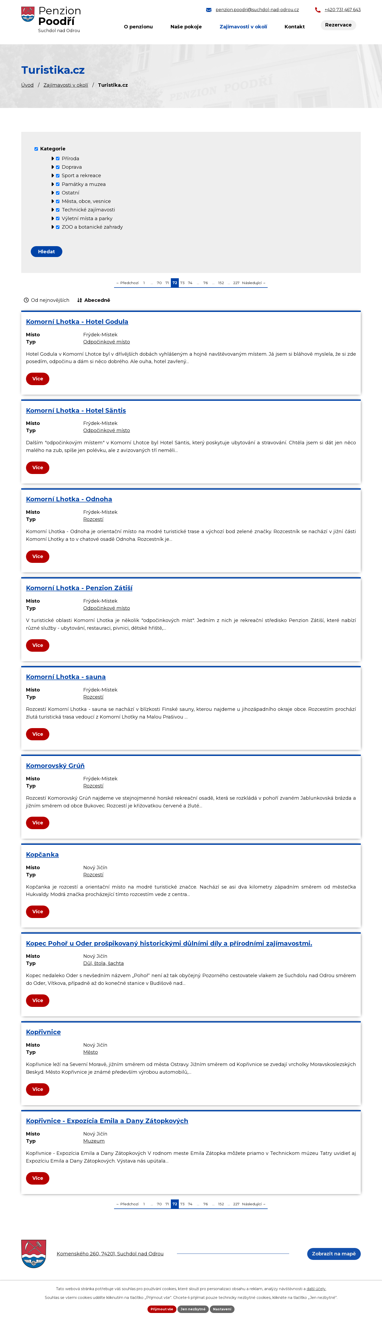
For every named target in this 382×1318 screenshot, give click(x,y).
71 (167, 286)
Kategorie (53, 149)
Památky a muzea (84, 184)
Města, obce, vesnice (86, 201)
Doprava (72, 167)
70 (159, 286)
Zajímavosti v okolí (66, 85)
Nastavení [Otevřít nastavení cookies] (226, 1308)
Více (38, 382)
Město (90, 1056)
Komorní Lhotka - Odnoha (69, 503)
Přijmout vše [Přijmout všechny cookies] (158, 1308)
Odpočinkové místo (106, 345)
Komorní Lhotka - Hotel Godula (77, 325)
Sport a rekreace (81, 176)
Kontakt (295, 27)
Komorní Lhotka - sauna (66, 680)
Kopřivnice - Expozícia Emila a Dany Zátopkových (107, 1124)
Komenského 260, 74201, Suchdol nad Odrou (110, 1257)
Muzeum (94, 1144)
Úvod (27, 85)
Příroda (70, 158)
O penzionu (138, 27)
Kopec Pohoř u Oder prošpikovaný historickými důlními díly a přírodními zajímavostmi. (169, 947)
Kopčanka (42, 858)
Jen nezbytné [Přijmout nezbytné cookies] (193, 1308)
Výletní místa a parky (87, 218)
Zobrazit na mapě (332, 1257)
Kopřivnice (43, 1035)
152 (221, 286)
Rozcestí (93, 523)
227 (236, 286)
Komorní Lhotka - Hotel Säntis (76, 414)
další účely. (316, 1287)
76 (205, 286)
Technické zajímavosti (88, 210)
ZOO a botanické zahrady (92, 227)
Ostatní (70, 193)
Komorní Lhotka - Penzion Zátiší (79, 591)
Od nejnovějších (50, 304)
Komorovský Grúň (55, 769)
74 (190, 286)
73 (182, 286)
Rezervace (339, 26)
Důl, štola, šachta (103, 967)
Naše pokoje (186, 27)
